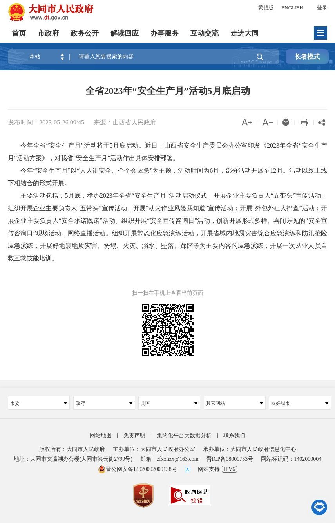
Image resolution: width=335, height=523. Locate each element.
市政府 (48, 33)
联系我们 (234, 435)
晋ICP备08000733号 (230, 459)
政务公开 (85, 33)
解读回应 (124, 33)
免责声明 (134, 435)
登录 (322, 8)
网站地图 (101, 435)
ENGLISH (292, 8)
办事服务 (164, 33)
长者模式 (307, 56)
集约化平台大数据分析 (184, 435)
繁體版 (265, 8)
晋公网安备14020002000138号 (137, 469)
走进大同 (244, 33)
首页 (19, 33)
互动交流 (204, 33)
